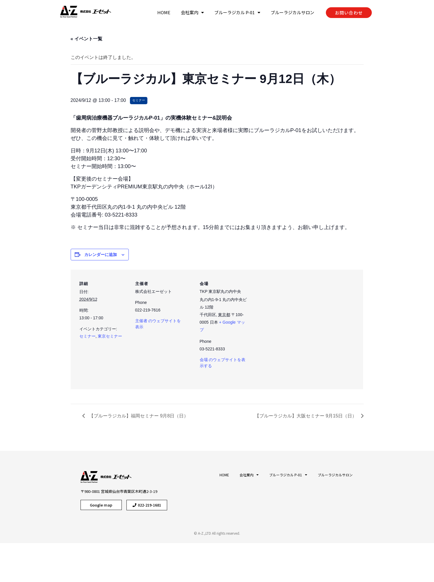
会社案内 (192, 12)
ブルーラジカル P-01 (237, 12)
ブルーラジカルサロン (292, 12)
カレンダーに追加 (100, 254)
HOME (163, 12)
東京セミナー (110, 336)
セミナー (87, 336)
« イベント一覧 (86, 38)
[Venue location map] (305, 330)
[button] (349, 12)
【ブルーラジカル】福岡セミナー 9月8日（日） (138, 415)
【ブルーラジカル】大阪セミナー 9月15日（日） (306, 415)
